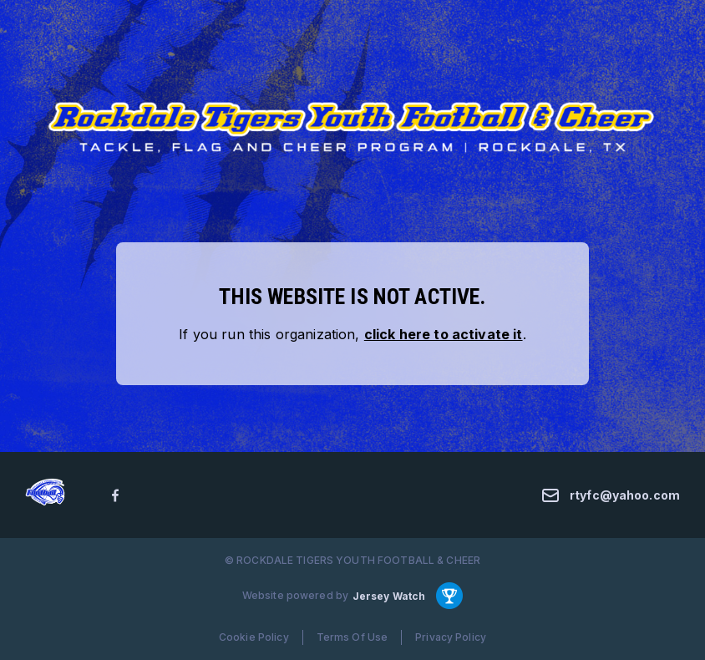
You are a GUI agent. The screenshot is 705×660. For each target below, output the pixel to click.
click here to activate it (443, 334)
